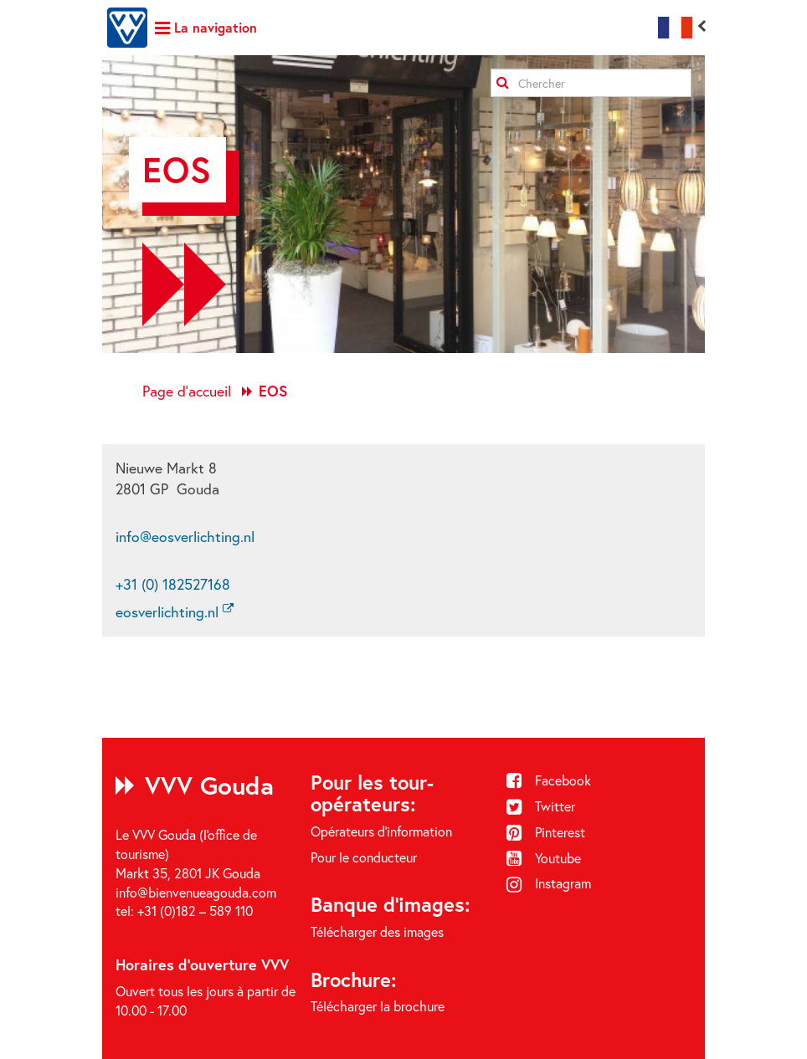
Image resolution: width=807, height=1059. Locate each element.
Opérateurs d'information (381, 831)
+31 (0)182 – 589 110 (195, 910)
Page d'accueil (186, 391)
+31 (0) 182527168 (173, 584)
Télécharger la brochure (378, 1006)
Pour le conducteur (364, 857)
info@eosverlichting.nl (185, 536)
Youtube (544, 858)
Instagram (549, 883)
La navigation (206, 27)
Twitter (541, 806)
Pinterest (546, 832)
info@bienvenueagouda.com (196, 892)
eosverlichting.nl (175, 611)
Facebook (549, 780)
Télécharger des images (377, 931)
